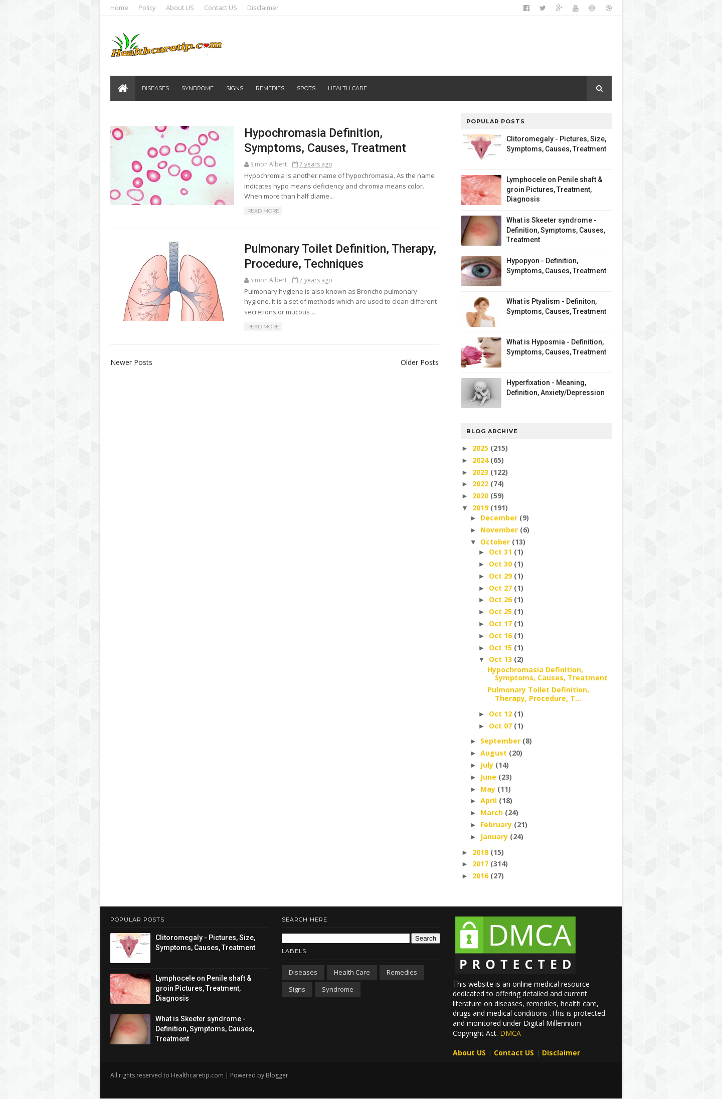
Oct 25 (501, 611)
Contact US (220, 7)
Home (119, 7)
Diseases (155, 88)
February (497, 824)
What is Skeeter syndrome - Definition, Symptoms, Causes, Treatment (555, 230)
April (489, 800)
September (501, 741)
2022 (481, 483)
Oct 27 (501, 588)
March (492, 812)
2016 (481, 875)
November (500, 529)
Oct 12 (501, 713)
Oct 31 (501, 552)
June (489, 777)
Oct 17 (501, 623)
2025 (481, 448)
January (495, 836)
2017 (481, 863)
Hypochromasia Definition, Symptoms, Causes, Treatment (547, 674)
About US (180, 7)
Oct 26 (501, 599)
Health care (347, 88)
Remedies (270, 88)
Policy (147, 7)
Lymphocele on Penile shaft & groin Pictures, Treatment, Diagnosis (554, 189)
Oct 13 (501, 659)
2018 (481, 852)
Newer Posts (131, 362)
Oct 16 (501, 635)
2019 (481, 507)
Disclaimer (263, 7)
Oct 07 (501, 725)
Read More (263, 211)
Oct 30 (501, 564)
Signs (234, 88)
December (499, 517)
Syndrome (198, 88)
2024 (481, 460)
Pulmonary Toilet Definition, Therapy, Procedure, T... (538, 694)
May (488, 789)
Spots (306, 88)
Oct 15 (501, 647)
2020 (481, 495)
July (487, 765)
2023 (481, 472)
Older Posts (420, 362)
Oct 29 (501, 576)
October (496, 541)
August (494, 753)
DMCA (510, 1033)
